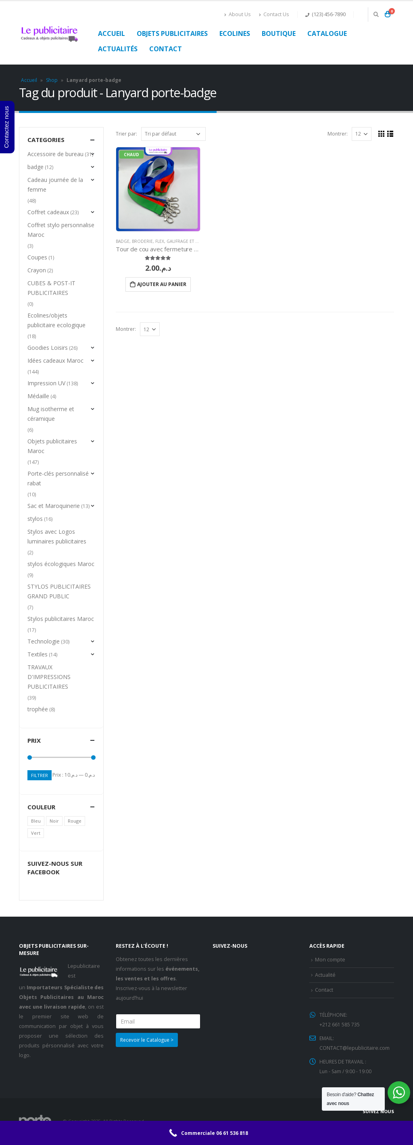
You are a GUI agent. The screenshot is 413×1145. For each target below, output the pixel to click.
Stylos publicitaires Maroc (60, 619)
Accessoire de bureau (55, 154)
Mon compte (330, 960)
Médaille (38, 396)
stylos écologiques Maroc (60, 564)
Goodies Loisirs (47, 347)
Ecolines (234, 33)
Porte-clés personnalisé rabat (58, 478)
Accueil (111, 33)
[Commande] (173, 134)
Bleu (36, 821)
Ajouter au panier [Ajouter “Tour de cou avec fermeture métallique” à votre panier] (161, 284)
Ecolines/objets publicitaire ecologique (56, 320)
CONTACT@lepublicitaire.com (354, 1048)
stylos (35, 518)
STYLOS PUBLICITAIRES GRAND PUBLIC (59, 591)
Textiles (37, 654)
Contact (165, 48)
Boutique (279, 33)
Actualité (325, 975)
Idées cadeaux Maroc (55, 360)
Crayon (36, 270)
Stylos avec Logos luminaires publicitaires (56, 536)
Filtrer (40, 775)
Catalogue (327, 33)
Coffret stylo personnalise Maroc (60, 229)
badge (122, 241)
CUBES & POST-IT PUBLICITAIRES (51, 288)
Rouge (74, 821)
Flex (159, 241)
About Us (237, 14)
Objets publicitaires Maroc (52, 446)
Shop (52, 80)
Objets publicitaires (172, 33)
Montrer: (337, 133)
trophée (37, 709)
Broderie (142, 241)
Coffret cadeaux (48, 212)
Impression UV (46, 383)
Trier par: (126, 133)
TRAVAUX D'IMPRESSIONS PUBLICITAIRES (49, 676)
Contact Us (274, 14)
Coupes (37, 257)
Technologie (43, 641)
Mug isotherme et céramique (50, 413)
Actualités (118, 48)
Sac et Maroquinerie (53, 506)
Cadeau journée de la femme (55, 184)
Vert (35, 833)
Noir (54, 821)
